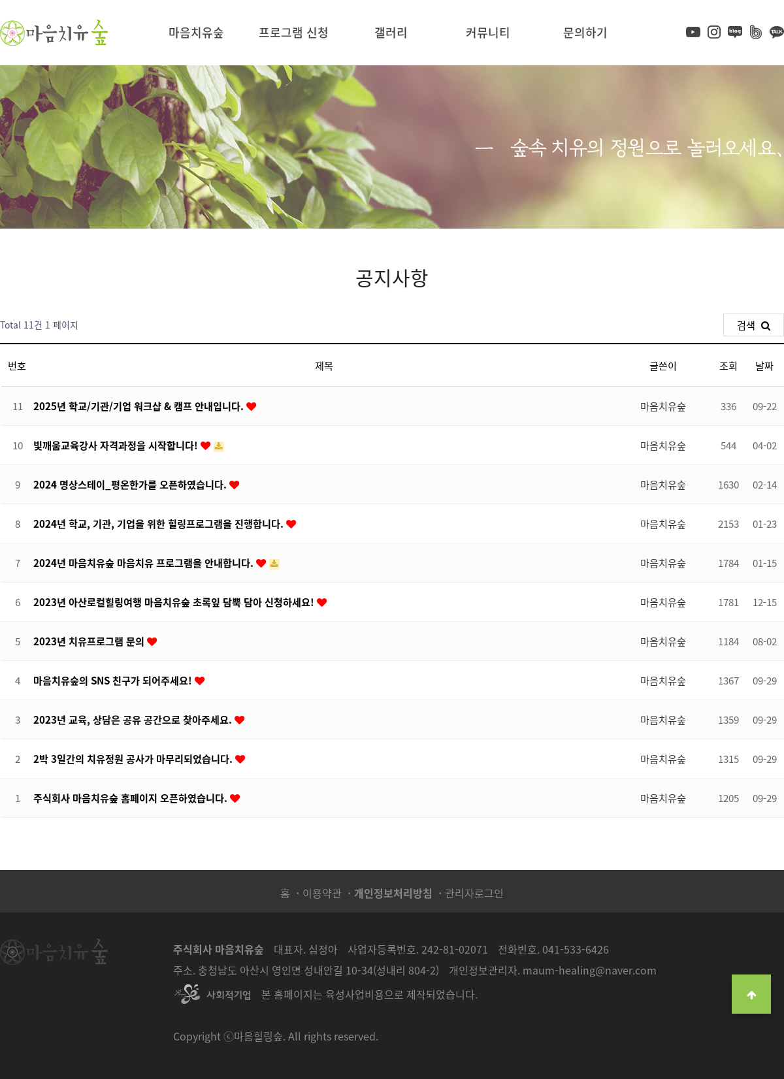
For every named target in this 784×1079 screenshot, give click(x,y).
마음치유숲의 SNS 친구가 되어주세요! (114, 680)
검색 (753, 324)
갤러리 (391, 32)
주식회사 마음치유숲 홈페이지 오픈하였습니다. (131, 797)
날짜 (764, 365)
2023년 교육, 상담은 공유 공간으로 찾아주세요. (134, 719)
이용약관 (322, 893)
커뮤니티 (488, 32)
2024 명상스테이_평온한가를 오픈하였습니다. (131, 484)
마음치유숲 (196, 32)
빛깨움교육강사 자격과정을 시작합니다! (117, 445)
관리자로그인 (474, 893)
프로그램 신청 (294, 32)
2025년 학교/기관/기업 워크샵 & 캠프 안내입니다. (139, 405)
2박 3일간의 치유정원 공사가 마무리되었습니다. (134, 758)
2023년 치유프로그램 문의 (90, 641)
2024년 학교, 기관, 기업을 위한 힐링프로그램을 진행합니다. (159, 523)
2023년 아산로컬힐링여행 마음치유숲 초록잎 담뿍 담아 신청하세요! (175, 601)
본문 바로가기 (0, 0)
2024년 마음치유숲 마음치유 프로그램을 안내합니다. (144, 562)
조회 (728, 365)
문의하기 (585, 32)
